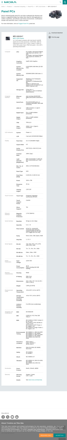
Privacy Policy (41, 431)
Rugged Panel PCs (23, 23)
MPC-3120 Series (41, 6)
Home (3, 6)
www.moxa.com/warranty (35, 379)
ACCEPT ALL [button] (60, 435)
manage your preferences (36, 429)
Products (9, 6)
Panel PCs (31, 6)
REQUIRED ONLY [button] (46, 435)
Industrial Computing (19, 6)
